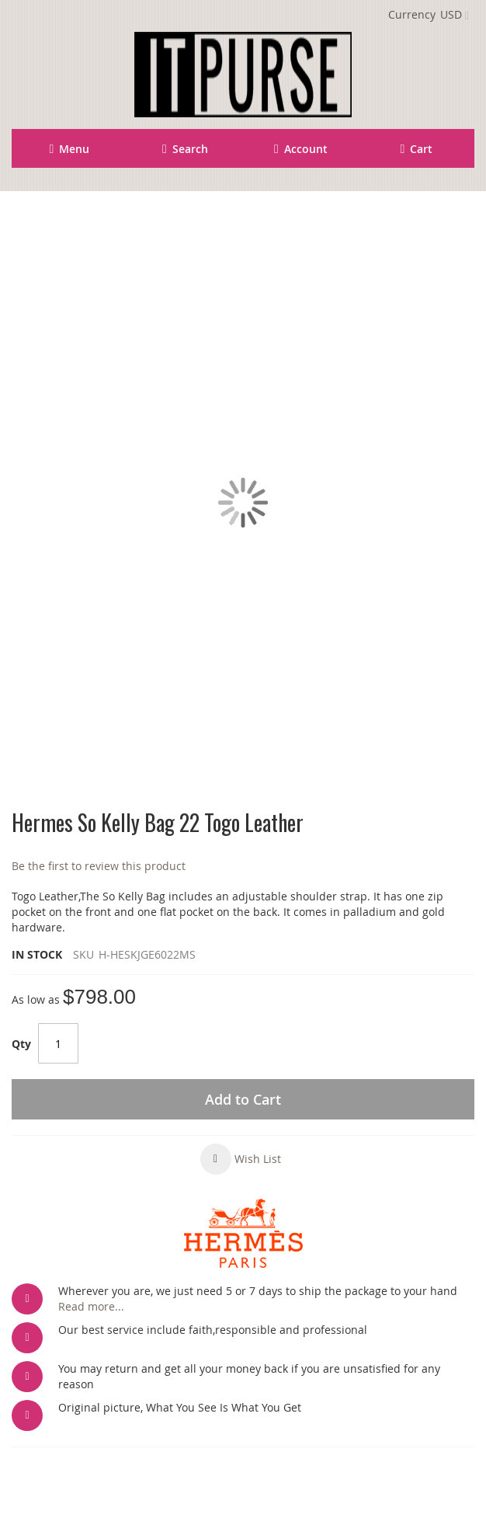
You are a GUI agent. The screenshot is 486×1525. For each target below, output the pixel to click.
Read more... (91, 1306)
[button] (240, 1159)
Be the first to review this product (99, 865)
